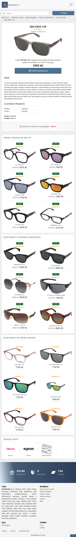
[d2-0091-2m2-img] (20, 215)
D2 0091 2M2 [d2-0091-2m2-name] (19, 225)
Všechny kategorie (45, 491)
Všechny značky (45, 494)
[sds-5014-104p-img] (56, 386)
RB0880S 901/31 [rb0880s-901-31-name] (19, 264)
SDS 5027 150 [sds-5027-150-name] (55, 427)
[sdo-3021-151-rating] (20, 347)
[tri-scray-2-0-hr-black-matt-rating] (56, 277)
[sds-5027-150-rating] (56, 409)
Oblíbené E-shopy (11, 439)
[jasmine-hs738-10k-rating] (56, 307)
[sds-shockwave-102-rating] (56, 347)
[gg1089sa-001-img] (20, 286)
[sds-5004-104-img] (56, 185)
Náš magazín (6, 525)
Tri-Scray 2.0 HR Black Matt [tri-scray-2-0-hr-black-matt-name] (56, 295)
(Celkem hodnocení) (38, 31)
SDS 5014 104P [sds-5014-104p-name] (56, 397)
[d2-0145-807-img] (20, 155)
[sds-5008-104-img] (56, 155)
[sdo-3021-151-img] (20, 355)
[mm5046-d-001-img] (56, 216)
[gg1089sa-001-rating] (20, 277)
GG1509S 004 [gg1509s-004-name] (55, 265)
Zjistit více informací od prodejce (38, 126)
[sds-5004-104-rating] (56, 177)
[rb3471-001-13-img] (20, 315)
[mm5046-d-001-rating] (56, 207)
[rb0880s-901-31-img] (20, 255)
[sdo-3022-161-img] (20, 418)
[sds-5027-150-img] (56, 417)
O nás (41, 525)
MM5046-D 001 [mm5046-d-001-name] (56, 225)
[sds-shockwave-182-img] (20, 385)
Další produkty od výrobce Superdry (20, 338)
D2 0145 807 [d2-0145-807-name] (19, 165)
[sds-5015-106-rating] (20, 177)
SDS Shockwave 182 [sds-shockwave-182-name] (20, 395)
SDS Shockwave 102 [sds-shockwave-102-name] (56, 364)
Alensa (13, 118)
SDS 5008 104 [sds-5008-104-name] (55, 165)
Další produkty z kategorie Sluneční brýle (22, 237)
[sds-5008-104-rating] (56, 147)
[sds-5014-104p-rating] (56, 376)
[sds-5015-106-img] (20, 185)
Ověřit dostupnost (38, 70)
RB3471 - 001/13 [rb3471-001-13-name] (19, 325)
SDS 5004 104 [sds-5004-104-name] (55, 194)
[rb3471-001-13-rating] (20, 307)
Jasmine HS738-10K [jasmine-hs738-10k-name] (56, 326)
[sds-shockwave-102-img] (56, 355)
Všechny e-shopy (45, 496)
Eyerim (13, 531)
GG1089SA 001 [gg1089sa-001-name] (20, 295)
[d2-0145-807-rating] (20, 147)
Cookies (42, 528)
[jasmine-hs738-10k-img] (56, 316)
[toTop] (73, 535)
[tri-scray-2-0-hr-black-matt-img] (56, 286)
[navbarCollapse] (71, 4)
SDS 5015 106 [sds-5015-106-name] (19, 195)
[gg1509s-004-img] (56, 256)
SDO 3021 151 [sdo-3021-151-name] (19, 365)
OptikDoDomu (24, 531)
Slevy (41, 501)
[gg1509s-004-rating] (56, 246)
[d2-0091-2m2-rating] (20, 207)
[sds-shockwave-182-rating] (20, 376)
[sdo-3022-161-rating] (20, 409)
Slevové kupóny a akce (47, 489)
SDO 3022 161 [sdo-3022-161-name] (19, 427)
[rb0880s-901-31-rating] (20, 246)
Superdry (13, 116)
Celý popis (50, 62)
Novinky (42, 499)
